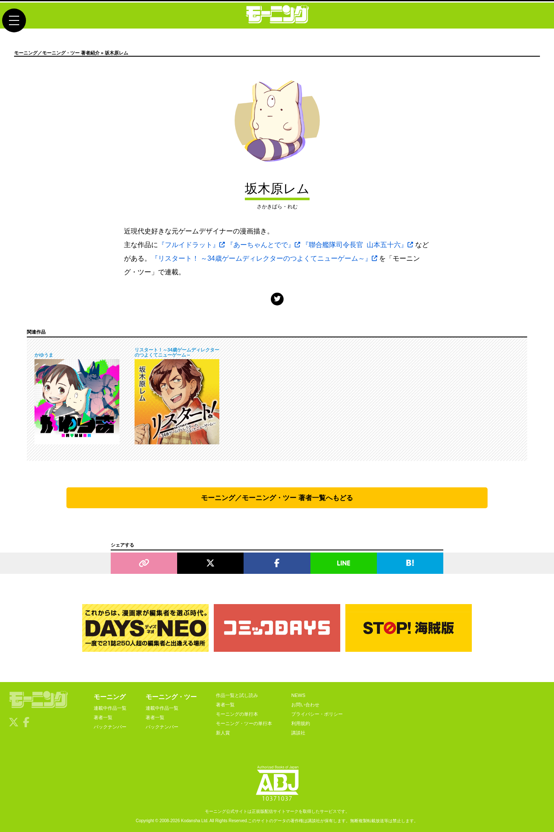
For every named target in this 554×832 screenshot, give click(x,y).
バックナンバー (110, 726)
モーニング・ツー (171, 696)
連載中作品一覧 (110, 708)
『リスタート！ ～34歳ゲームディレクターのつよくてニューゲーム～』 (264, 258)
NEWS (298, 695)
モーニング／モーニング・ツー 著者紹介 (57, 52)
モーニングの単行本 (237, 714)
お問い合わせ (305, 704)
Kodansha (190, 820)
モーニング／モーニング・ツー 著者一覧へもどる (277, 497)
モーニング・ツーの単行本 (244, 723)
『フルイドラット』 (191, 244)
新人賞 (223, 732)
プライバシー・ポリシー (317, 714)
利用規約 (300, 723)
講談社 (298, 732)
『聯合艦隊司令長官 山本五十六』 (357, 244)
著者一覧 (103, 717)
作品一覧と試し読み (237, 695)
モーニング (110, 696)
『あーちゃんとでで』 (263, 244)
